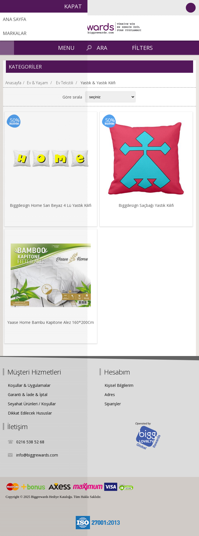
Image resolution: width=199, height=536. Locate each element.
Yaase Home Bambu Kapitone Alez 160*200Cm (50, 322)
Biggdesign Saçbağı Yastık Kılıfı (146, 205)
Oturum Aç (191, 8)
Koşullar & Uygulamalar (29, 385)
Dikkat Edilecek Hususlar (30, 413)
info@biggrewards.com (37, 455)
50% (15, 120)
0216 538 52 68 (30, 441)
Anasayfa (13, 82)
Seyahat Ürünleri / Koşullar (32, 403)
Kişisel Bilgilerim (119, 385)
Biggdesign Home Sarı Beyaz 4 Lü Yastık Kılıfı (50, 205)
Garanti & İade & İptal (27, 394)
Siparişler (113, 403)
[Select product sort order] (110, 97)
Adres (110, 394)
